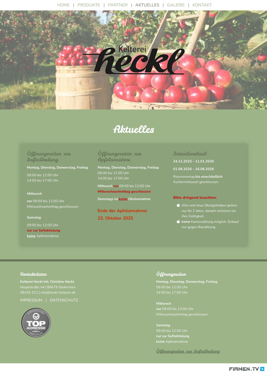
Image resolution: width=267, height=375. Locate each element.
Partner (118, 5)
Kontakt (202, 5)
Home (63, 5)
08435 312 (29, 292)
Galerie (176, 5)
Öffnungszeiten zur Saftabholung (188, 351)
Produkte (88, 5)
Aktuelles (147, 5)
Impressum (31, 300)
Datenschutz (64, 300)
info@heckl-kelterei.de (58, 292)
